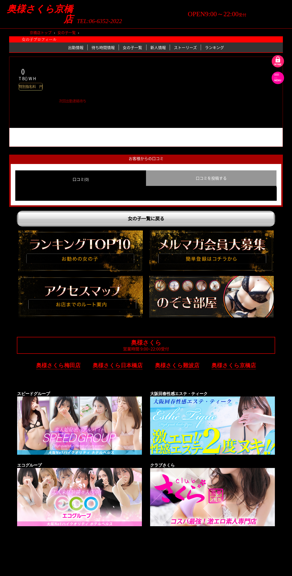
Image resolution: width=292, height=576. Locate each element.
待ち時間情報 (103, 47)
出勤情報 (75, 47)
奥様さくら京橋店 (40, 14)
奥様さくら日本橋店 (118, 365)
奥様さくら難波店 (177, 365)
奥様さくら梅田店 (58, 365)
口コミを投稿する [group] (211, 178)
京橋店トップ (41, 32)
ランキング (214, 47)
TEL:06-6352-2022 (99, 21)
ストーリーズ (185, 47)
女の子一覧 (66, 32)
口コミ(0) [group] (81, 179)
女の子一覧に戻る (146, 218)
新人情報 (158, 47)
